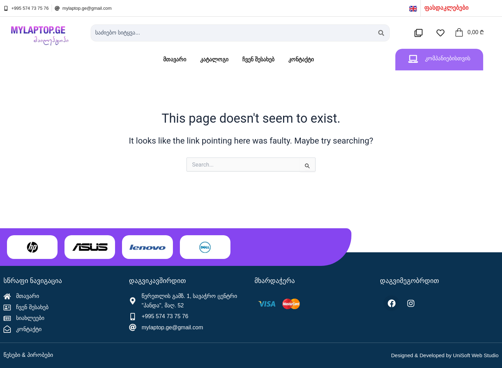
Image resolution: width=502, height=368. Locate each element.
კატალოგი (214, 59)
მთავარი (174, 59)
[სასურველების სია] (442, 32)
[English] (413, 8)
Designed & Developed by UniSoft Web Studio (445, 355)
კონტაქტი (301, 59)
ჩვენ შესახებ (258, 59)
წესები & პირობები (28, 355)
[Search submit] (381, 33)
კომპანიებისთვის (447, 58)
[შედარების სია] (420, 32)
